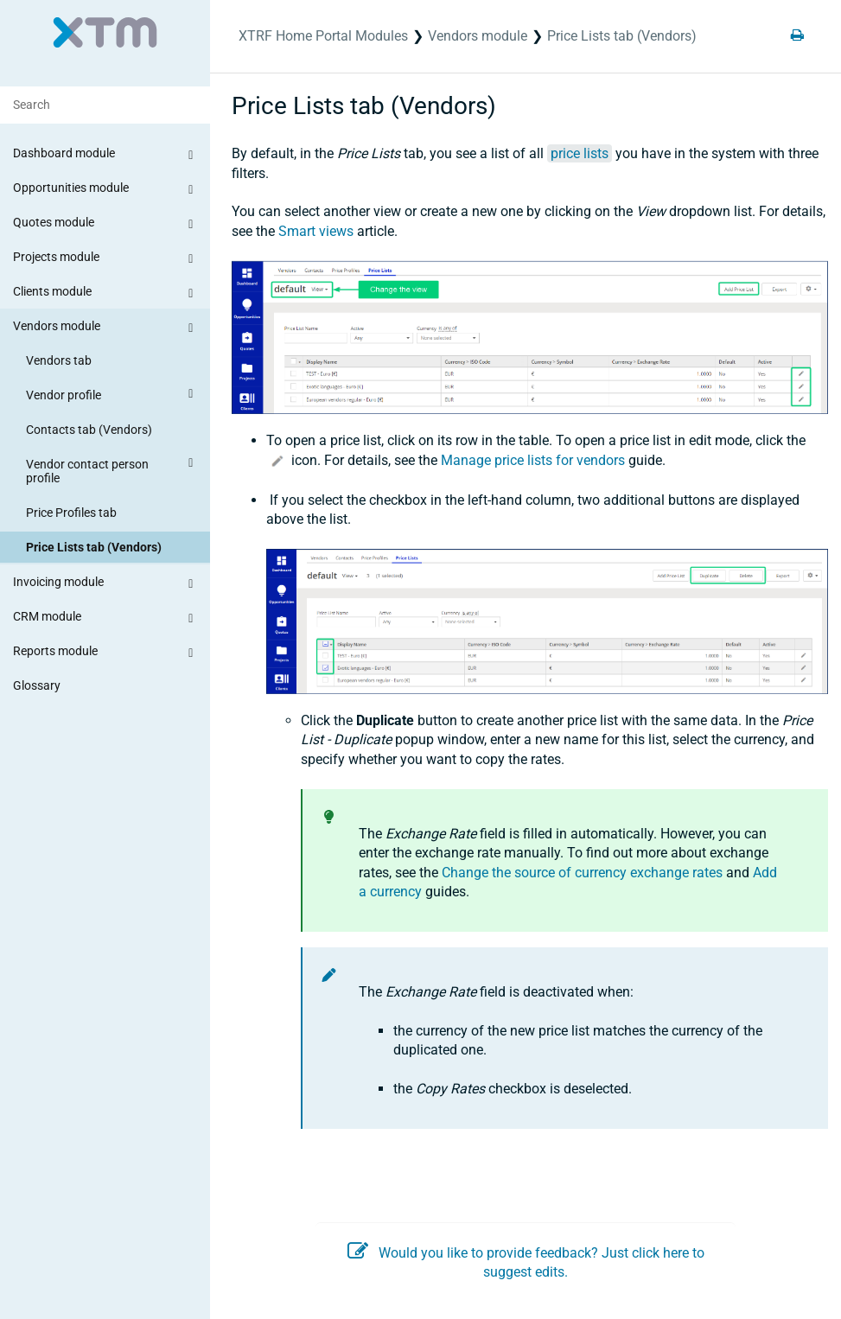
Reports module (105, 653)
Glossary (37, 685)
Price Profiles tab (71, 512)
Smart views (316, 231)
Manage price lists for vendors (533, 460)
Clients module (105, 294)
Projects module (105, 259)
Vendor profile (112, 394)
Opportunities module (105, 190)
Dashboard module (105, 155)
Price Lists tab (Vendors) (94, 547)
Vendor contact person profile (112, 468)
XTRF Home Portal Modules (323, 36)
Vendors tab (59, 360)
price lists (579, 153)
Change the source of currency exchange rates (582, 872)
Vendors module (105, 328)
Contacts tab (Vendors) (89, 429)
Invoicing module (105, 584)
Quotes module (105, 224)
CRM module (105, 619)
